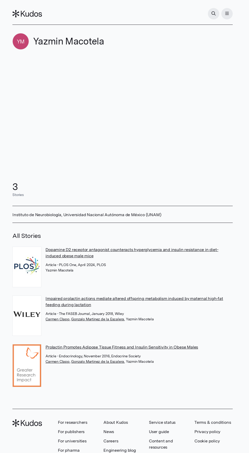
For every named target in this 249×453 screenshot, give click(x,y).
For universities (72, 441)
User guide (159, 431)
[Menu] (227, 13)
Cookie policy (207, 441)
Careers (110, 441)
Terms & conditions (212, 422)
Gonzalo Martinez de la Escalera (97, 319)
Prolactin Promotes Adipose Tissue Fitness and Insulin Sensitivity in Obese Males (122, 347)
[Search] (213, 13)
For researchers (72, 422)
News (108, 431)
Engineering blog (119, 450)
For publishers (71, 431)
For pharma (69, 450)
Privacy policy (207, 431)
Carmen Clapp (58, 319)
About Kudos (115, 422)
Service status (162, 422)
